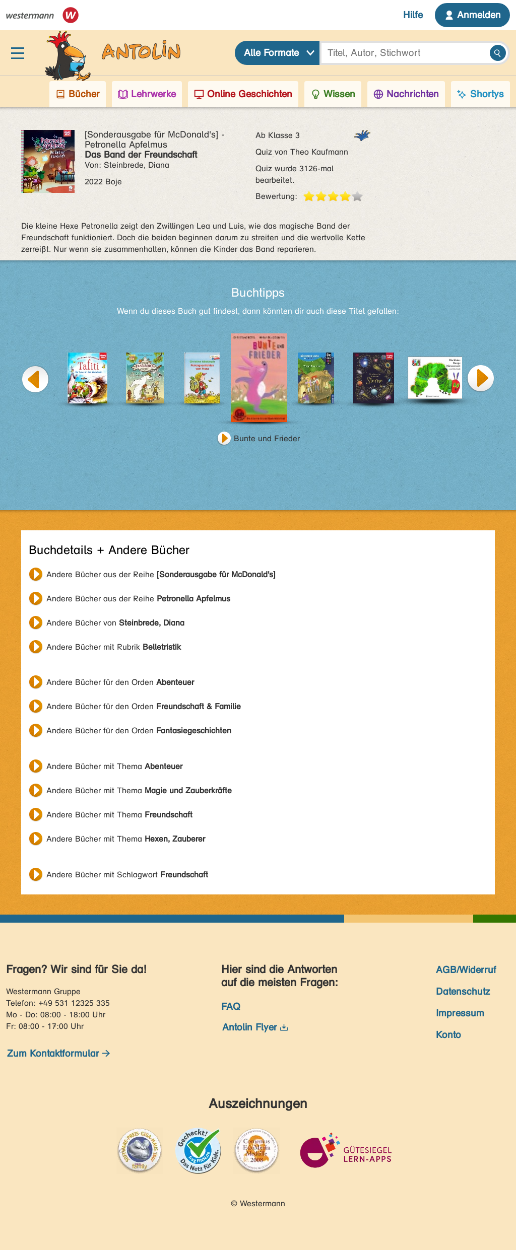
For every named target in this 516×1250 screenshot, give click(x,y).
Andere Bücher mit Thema (114, 766)
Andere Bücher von (115, 623)
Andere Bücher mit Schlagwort (127, 874)
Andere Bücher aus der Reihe (161, 574)
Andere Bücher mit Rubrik (113, 647)
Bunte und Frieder (267, 438)
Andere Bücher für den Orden (120, 682)
